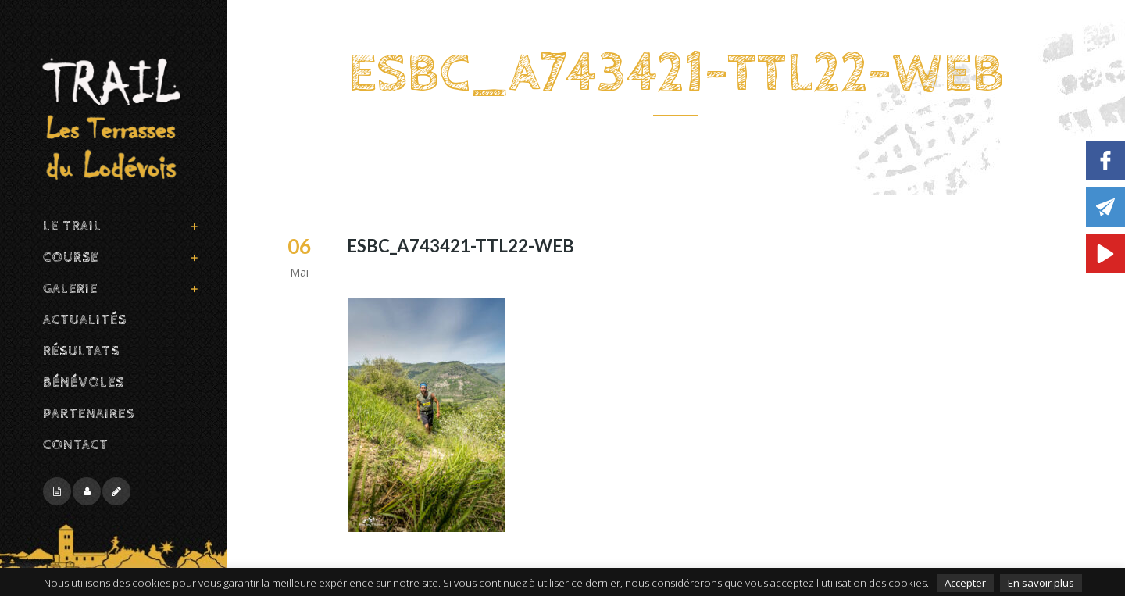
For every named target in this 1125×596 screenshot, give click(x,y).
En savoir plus (1041, 583)
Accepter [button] (965, 583)
